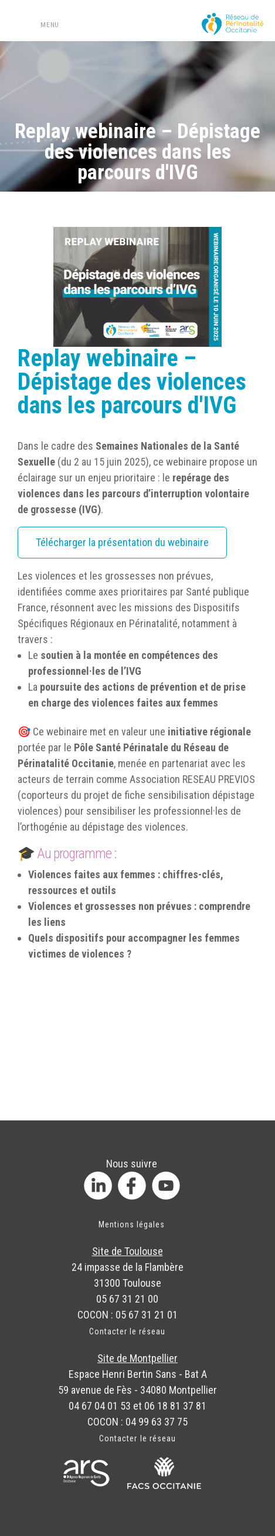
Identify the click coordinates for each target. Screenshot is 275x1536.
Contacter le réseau (127, 1331)
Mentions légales (132, 1224)
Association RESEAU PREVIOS (192, 779)
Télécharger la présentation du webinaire (122, 542)
